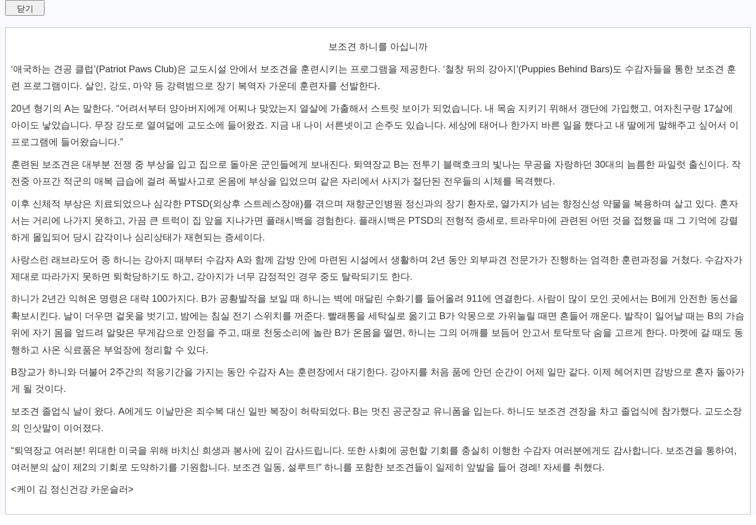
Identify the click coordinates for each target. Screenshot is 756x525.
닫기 (25, 8)
